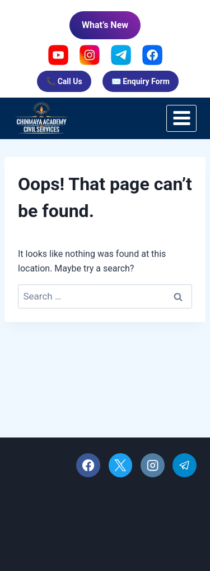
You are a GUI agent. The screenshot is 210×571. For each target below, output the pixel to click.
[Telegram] (184, 465)
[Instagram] (153, 465)
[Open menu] (181, 118)
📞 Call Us (64, 81)
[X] (121, 465)
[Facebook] (88, 465)
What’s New (105, 25)
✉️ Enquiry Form (140, 81)
